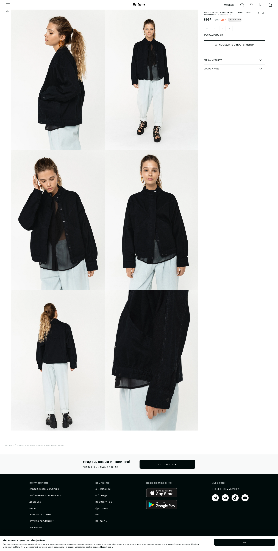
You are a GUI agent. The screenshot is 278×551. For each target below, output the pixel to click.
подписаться (167, 464)
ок (245, 542)
